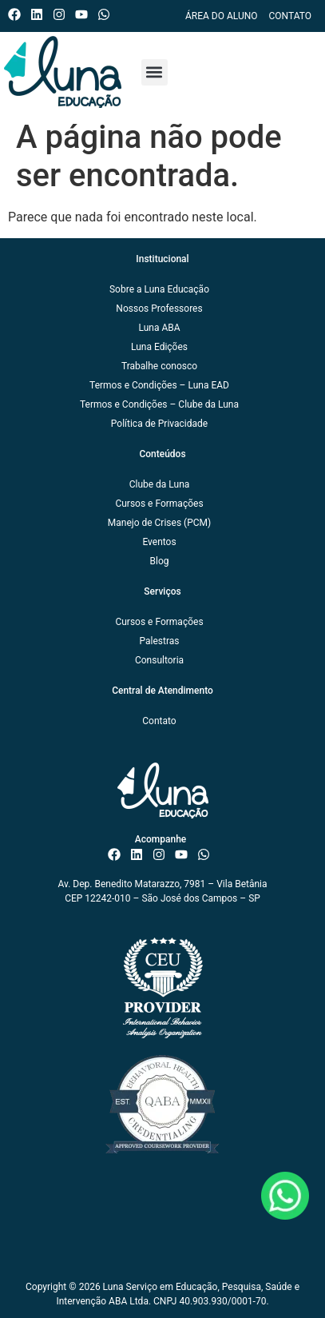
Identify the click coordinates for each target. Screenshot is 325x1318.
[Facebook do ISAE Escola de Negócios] (18, 14)
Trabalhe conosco (159, 366)
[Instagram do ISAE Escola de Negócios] (63, 14)
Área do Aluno (221, 16)
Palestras (159, 641)
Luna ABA (159, 327)
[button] (154, 72)
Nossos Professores (159, 308)
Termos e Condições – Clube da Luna (159, 404)
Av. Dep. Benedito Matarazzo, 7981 (131, 884)
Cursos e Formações (159, 503)
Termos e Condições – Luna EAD (159, 385)
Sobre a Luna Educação (159, 289)
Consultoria (159, 660)
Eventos (159, 542)
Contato (290, 16)
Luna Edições (159, 346)
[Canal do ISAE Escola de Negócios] (85, 14)
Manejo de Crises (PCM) (159, 522)
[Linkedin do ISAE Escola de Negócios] (40, 14)
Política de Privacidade (159, 423)
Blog (159, 561)
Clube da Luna (159, 484)
